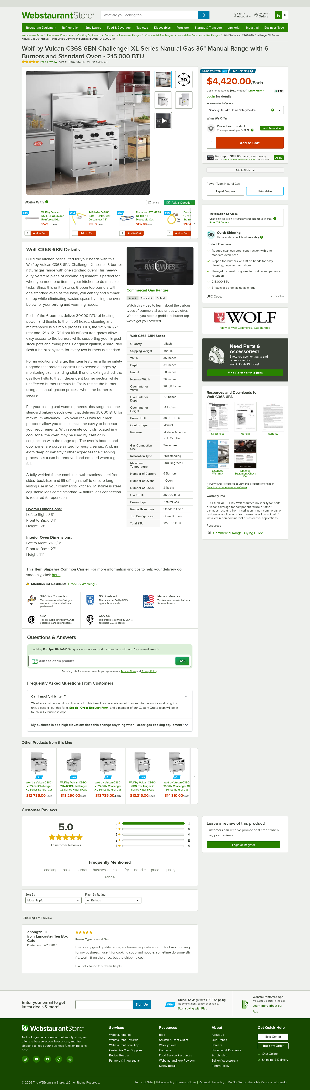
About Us (218, 1034)
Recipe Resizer (119, 1055)
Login (211, 96)
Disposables (162, 27)
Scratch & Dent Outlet (173, 1040)
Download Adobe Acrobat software (227, 487)
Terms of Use (128, 671)
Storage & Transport (208, 27)
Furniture (183, 27)
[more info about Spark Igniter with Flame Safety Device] (273, 110)
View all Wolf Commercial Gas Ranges (245, 327)
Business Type (274, 27)
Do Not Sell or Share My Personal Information (258, 1082)
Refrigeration (70, 27)
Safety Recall (167, 1065)
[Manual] (245, 418)
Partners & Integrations (124, 1060)
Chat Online (268, 1053)
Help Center (273, 1036)
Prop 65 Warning (81, 584)
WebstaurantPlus (120, 1034)
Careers (217, 1045)
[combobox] (149, 15)
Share (153, 202)
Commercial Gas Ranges (148, 290)
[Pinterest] (70, 1059)
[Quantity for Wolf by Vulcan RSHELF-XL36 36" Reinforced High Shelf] (28, 233)
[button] (163, 79)
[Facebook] (47, 1059)
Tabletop (142, 27)
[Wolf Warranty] (273, 418)
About (132, 298)
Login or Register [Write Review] (243, 845)
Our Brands (219, 1040)
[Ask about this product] (110, 661)
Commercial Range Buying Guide (248, 533)
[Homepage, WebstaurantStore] (58, 15)
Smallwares (93, 27)
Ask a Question (179, 203)
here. (56, 575)
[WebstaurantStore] (57, 1028)
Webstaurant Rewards (123, 1040)
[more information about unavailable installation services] (274, 219)
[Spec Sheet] (217, 418)
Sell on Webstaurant (225, 1060)
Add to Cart (39, 233)
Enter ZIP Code (219, 222)
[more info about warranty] (252, 130)
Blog (162, 1034)
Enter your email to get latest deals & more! (43, 1004)
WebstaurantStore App (124, 1045)
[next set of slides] (194, 223)
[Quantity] (211, 143)
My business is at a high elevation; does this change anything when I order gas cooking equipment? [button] (107, 725)
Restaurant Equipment (41, 27)
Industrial (252, 27)
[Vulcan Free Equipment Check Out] (245, 458)
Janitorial (234, 27)
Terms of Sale (144, 1082)
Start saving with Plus (192, 1008)
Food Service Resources (175, 1055)
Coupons (165, 1050)
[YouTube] (36, 1059)
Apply (279, 158)
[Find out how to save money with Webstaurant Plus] (26, 213)
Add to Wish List (245, 170)
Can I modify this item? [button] (48, 696)
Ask (182, 661)
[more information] (261, 237)
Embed (161, 298)
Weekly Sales (168, 1045)
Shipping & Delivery (273, 1059)
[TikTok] (58, 1059)
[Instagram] (25, 1059)
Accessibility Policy (211, 1082)
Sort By (30, 894)
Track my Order (273, 1045)
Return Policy (220, 1065)
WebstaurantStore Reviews (177, 1060)
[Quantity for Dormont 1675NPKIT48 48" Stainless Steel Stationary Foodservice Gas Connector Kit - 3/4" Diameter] (170, 233)
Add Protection (272, 128)
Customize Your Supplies (125, 1050)
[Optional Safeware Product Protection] (217, 458)
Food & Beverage (119, 27)
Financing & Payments (226, 1050)
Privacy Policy (149, 671)
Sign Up (142, 1004)
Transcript (146, 298)
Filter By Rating (95, 894)
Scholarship (219, 1055)
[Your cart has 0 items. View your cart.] (281, 15)
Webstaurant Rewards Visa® (239, 159)
